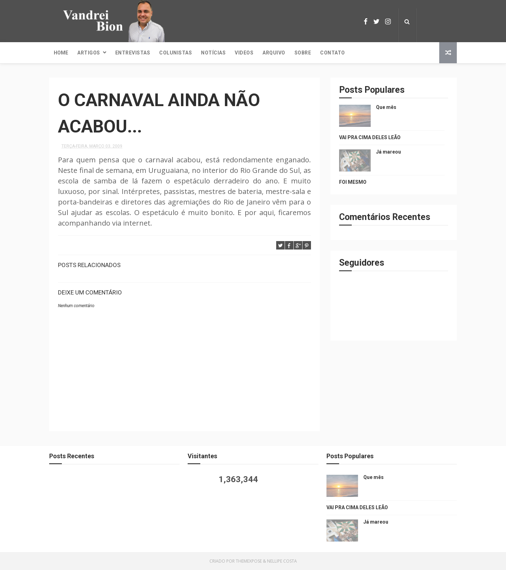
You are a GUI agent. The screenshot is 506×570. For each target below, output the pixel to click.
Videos (244, 53)
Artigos (88, 53)
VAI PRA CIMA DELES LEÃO (370, 137)
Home (61, 53)
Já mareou (388, 152)
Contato (332, 53)
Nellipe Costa (282, 561)
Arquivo (273, 53)
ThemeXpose (249, 561)
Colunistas (175, 53)
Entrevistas (132, 53)
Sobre (302, 53)
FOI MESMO (352, 182)
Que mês (386, 107)
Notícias (213, 53)
